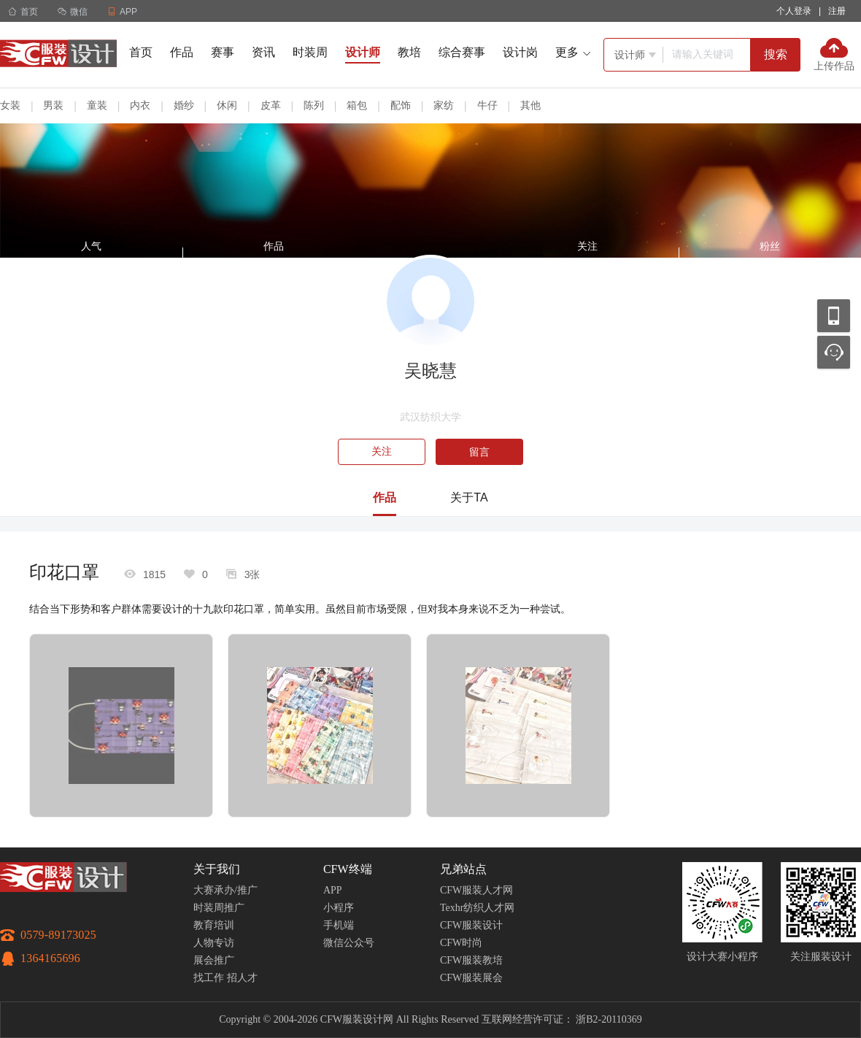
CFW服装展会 (471, 977)
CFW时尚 (461, 942)
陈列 (314, 105)
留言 (479, 452)
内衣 (140, 105)
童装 (97, 105)
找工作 (208, 977)
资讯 (263, 52)
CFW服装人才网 (476, 890)
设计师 (362, 52)
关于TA (468, 497)
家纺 (443, 105)
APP (332, 890)
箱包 (357, 105)
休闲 (227, 105)
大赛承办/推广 (225, 890)
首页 (23, 12)
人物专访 (213, 942)
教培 (409, 52)
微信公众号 (348, 942)
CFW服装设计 (471, 925)
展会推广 (213, 960)
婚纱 (184, 105)
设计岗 (520, 52)
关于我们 (216, 869)
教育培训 (213, 925)
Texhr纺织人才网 (477, 907)
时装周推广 (218, 907)
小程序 (338, 907)
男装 (53, 105)
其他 (530, 105)
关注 (381, 451)
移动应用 (833, 315)
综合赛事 (462, 52)
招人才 (242, 977)
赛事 (222, 52)
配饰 (400, 105)
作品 (181, 52)
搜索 (775, 54)
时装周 (310, 52)
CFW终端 (347, 869)
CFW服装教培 (471, 960)
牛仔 (487, 105)
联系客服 (833, 352)
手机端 (338, 925)
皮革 (270, 105)
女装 (10, 105)
